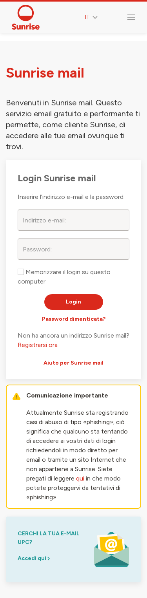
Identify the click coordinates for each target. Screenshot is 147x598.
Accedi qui (34, 558)
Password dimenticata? (73, 319)
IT (92, 17)
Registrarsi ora (38, 345)
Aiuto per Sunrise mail (73, 363)
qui (80, 478)
